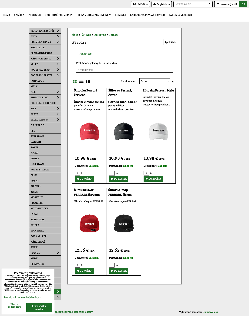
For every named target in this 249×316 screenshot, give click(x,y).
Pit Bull (36, 186)
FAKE (34, 175)
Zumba (35, 158)
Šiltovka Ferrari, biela (158, 90)
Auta (46, 36)
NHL (46, 91)
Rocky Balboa (40, 169)
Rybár (34, 213)
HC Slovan (37, 164)
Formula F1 (38, 47)
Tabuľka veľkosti (180, 14)
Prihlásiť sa (140, 4)
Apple (34, 152)
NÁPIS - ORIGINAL (46, 58)
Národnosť (38, 241)
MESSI (34, 86)
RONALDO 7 (37, 80)
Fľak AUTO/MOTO (41, 53)
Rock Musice (39, 236)
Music (46, 64)
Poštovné (34, 14)
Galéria (19, 14)
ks (79, 173)
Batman (36, 141)
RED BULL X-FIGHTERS (43, 102)
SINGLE (35, 225)
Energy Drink (46, 97)
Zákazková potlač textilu (147, 14)
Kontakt (120, 14)
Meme (34, 258)
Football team (46, 69)
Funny (35, 180)
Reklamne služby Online (94, 14)
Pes (33, 130)
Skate (46, 114)
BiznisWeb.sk (210, 311)
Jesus (34, 191)
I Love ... (46, 252)
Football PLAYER (46, 75)
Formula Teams (46, 42)
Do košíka (84, 178)
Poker (34, 147)
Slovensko (37, 230)
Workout (37, 197)
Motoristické (39, 208)
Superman (37, 136)
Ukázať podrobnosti (14, 305)
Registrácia (161, 4)
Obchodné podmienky (59, 14)
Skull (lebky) (46, 119)
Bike (46, 108)
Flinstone (37, 263)
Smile (34, 247)
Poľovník (37, 202)
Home (6, 14)
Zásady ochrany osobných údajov (74, 311)
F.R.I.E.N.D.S (37, 125)
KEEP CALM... (38, 219)
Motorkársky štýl (46, 30)
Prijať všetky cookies (39, 307)
